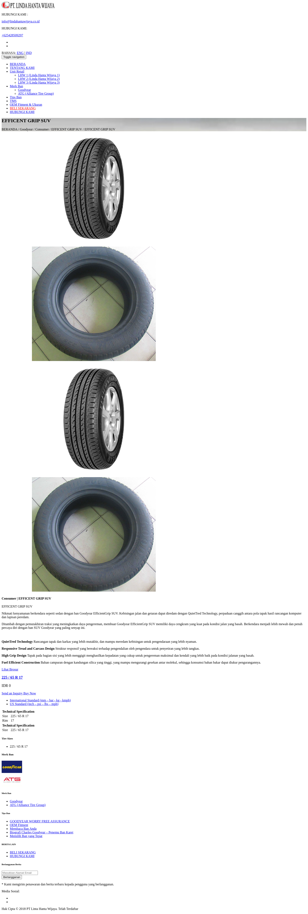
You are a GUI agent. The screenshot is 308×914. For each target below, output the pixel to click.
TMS (13, 101)
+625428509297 (12, 35)
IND (29, 53)
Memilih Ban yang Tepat (26, 836)
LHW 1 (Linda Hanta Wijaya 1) (39, 75)
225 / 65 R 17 (12, 677)
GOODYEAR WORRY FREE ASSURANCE (40, 821)
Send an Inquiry (12, 693)
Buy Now (29, 693)
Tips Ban (16, 97)
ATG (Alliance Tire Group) (36, 93)
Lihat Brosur (10, 669)
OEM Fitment (19, 825)
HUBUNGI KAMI (22, 112)
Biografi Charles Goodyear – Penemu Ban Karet (41, 832)
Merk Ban (16, 86)
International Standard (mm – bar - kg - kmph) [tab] (40, 700)
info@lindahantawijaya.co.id (20, 21)
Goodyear (24, 90)
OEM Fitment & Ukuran (26, 104)
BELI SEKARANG (23, 108)
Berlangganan (11, 877)
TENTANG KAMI (22, 68)
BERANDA (18, 64)
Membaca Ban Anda (23, 828)
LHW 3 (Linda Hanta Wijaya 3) (39, 82)
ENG (20, 53)
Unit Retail (17, 71)
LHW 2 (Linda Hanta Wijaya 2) (39, 79)
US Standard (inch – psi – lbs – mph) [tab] (34, 704)
